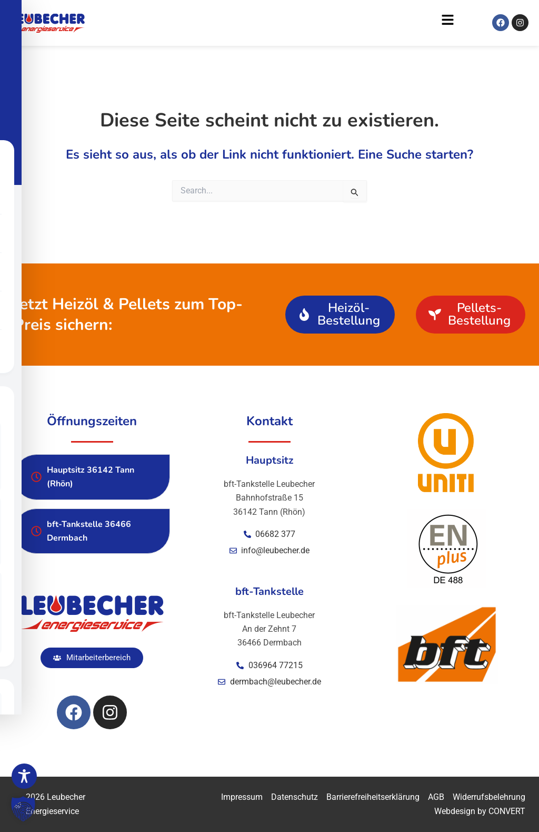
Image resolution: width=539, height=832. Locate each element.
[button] (275, 22)
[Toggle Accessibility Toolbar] (24, 776)
